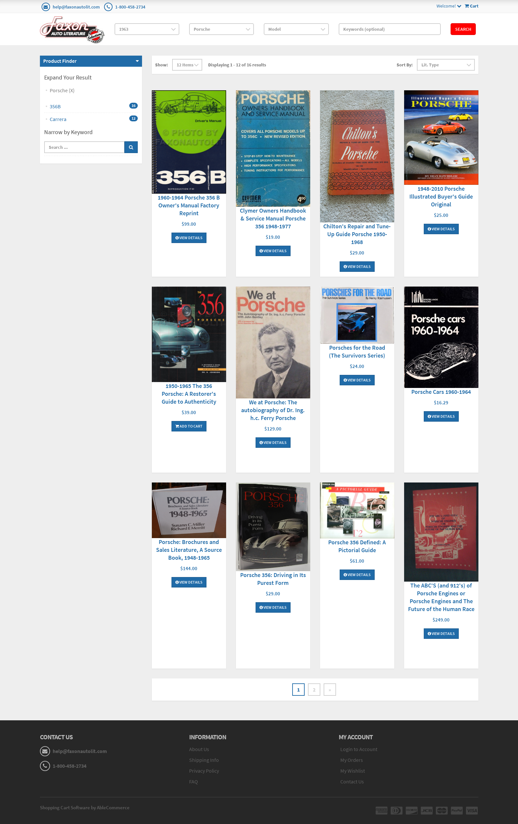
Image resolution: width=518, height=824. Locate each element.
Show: (161, 65)
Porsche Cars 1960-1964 (441, 391)
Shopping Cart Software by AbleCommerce (85, 807)
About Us (199, 749)
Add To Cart (189, 426)
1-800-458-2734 (130, 7)
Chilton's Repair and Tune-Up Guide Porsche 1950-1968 (357, 234)
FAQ (193, 781)
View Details (189, 237)
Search (463, 29)
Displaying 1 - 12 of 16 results (237, 65)
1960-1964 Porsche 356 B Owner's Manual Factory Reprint (189, 205)
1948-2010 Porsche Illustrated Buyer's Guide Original (441, 196)
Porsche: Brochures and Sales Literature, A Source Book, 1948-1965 (189, 549)
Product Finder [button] (60, 61)
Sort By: (405, 65)
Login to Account (358, 749)
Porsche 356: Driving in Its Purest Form (273, 579)
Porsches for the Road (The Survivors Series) (357, 351)
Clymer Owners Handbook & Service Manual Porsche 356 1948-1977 (273, 218)
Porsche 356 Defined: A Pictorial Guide (357, 546)
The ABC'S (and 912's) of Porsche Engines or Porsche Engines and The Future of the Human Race (441, 597)
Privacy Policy (204, 770)
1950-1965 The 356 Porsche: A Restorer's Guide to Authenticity (189, 393)
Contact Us (352, 781)
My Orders (351, 760)
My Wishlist (352, 770)
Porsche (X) (62, 90)
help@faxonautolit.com (76, 7)
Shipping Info (204, 760)
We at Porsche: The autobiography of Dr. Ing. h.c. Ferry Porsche (273, 410)
